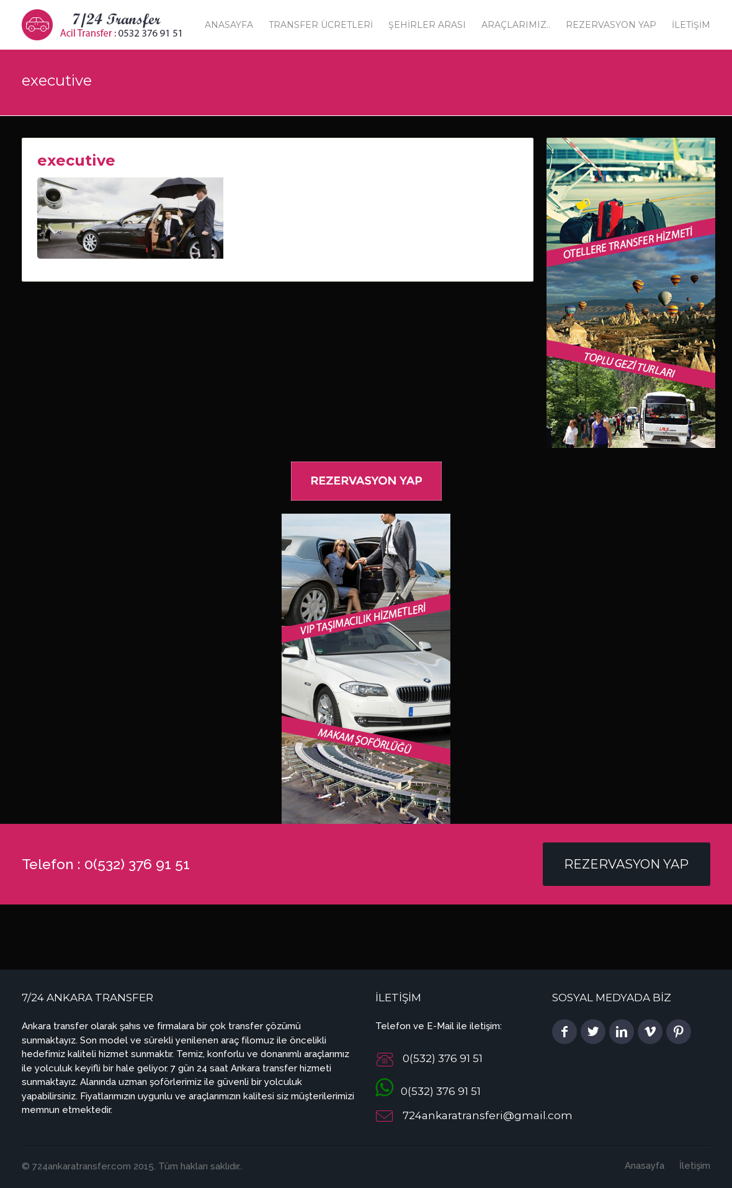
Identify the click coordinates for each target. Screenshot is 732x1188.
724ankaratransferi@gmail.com (488, 1115)
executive (76, 160)
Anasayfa (229, 24)
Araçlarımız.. (515, 24)
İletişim (691, 24)
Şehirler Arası (427, 24)
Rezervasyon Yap (611, 24)
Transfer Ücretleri (321, 24)
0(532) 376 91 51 (428, 1091)
